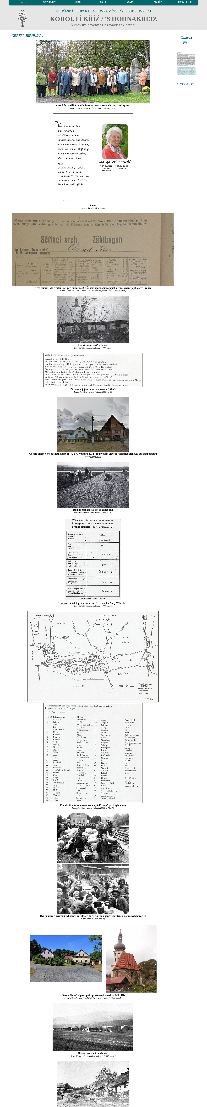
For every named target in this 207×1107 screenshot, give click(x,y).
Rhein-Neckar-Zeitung (96, 919)
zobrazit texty (187, 83)
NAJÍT (158, 2)
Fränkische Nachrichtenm (86, 108)
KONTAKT (184, 2)
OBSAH (103, 2)
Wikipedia (74, 998)
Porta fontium (119, 291)
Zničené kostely (115, 998)
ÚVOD (22, 2)
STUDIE (77, 2)
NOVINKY (49, 2)
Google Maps (95, 456)
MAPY (130, 2)
